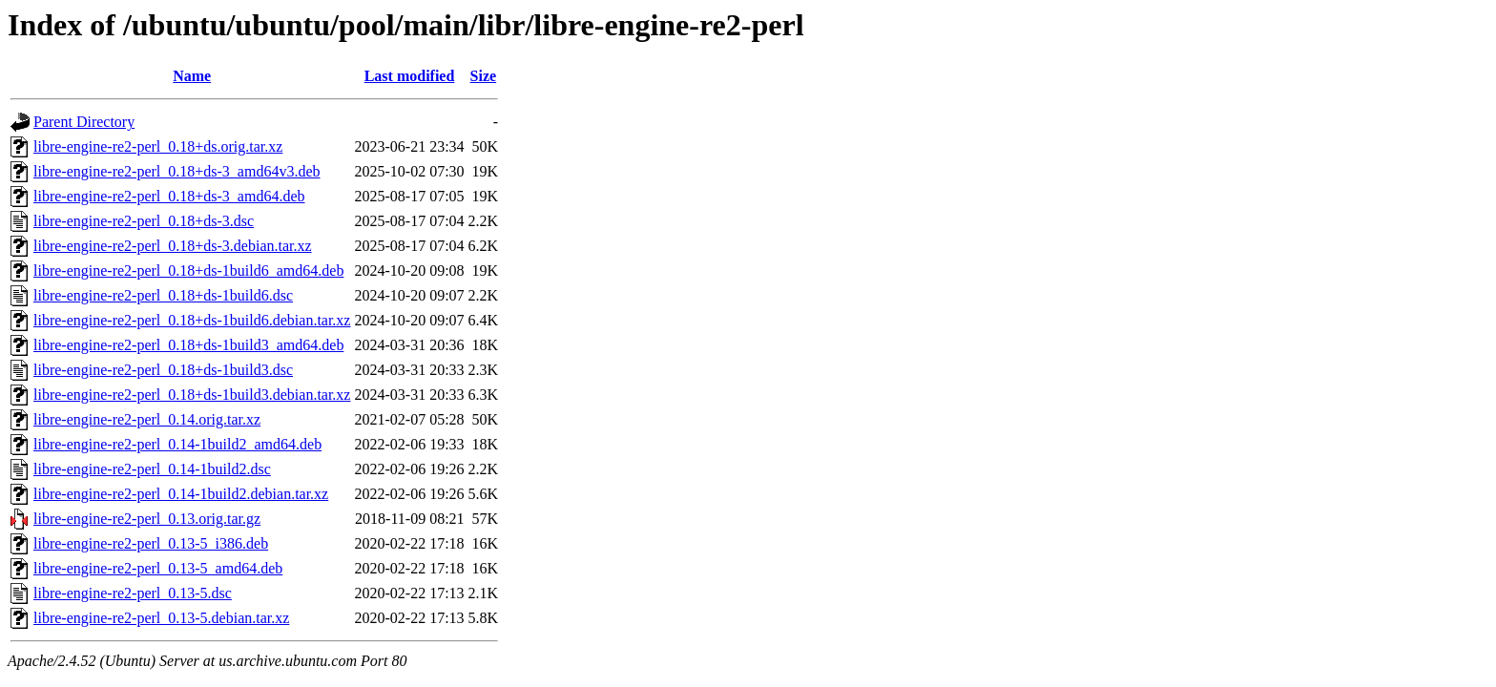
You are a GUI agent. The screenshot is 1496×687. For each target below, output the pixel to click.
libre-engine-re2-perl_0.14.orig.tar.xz (146, 419)
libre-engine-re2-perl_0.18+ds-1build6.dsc (163, 295)
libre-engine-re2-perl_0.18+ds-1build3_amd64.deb (188, 345)
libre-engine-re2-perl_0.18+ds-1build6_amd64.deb (188, 270)
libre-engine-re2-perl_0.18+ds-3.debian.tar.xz (172, 246)
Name (192, 76)
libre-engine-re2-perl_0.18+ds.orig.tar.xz (157, 146)
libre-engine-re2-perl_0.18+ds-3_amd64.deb (168, 196)
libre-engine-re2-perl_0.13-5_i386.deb (150, 543)
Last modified (409, 76)
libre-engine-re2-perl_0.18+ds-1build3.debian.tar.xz (191, 394)
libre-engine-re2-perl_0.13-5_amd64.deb (157, 568)
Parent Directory (84, 122)
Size (483, 76)
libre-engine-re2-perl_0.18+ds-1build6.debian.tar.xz (191, 320)
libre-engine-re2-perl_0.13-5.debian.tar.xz (161, 618)
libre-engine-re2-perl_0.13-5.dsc (132, 593)
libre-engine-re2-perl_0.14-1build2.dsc (152, 469)
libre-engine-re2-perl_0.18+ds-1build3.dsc (163, 370)
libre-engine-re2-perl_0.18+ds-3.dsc (143, 221)
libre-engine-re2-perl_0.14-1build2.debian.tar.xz (180, 494)
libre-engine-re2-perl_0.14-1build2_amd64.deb (177, 444)
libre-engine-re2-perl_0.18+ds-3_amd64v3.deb (176, 171)
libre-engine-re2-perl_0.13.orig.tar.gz (146, 518)
